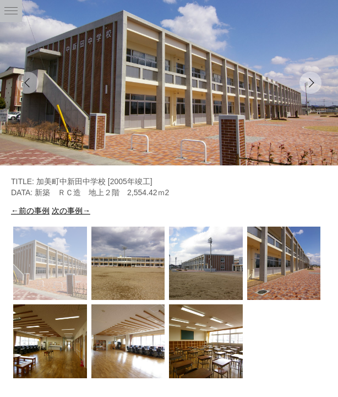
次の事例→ (71, 210)
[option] (169, 82)
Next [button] (310, 83)
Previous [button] (28, 83)
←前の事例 (30, 210)
